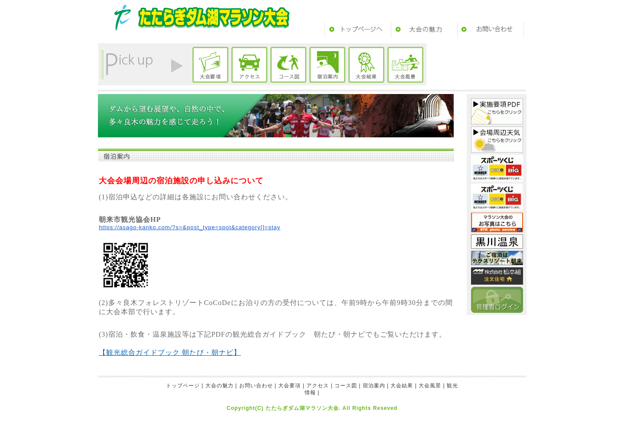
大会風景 (405, 65)
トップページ (358, 30)
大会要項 (210, 65)
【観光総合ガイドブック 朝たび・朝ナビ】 (170, 352)
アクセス (249, 65)
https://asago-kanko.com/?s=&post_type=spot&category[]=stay (189, 227)
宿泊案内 (327, 65)
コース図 (288, 65)
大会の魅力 (424, 30)
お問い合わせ (490, 30)
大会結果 (366, 65)
